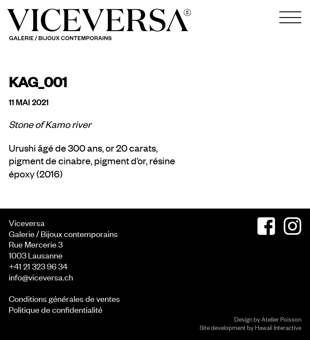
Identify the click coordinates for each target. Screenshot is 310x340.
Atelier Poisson (281, 318)
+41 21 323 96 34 (38, 265)
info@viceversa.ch (41, 276)
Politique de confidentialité (55, 309)
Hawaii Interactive (278, 327)
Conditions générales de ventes (64, 298)
